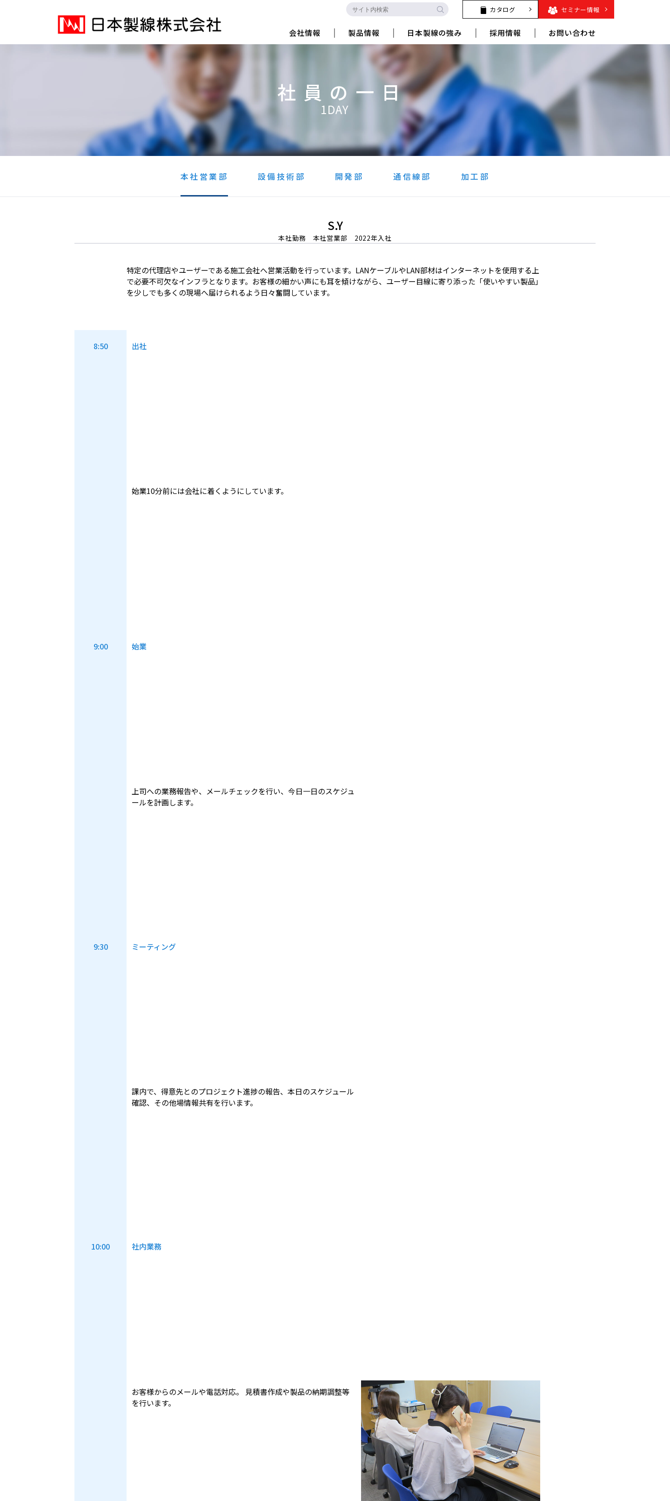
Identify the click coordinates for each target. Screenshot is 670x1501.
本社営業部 (204, 176)
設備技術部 (281, 176)
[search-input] (389, 9)
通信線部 (412, 176)
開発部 (349, 176)
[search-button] (440, 9)
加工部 (475, 176)
